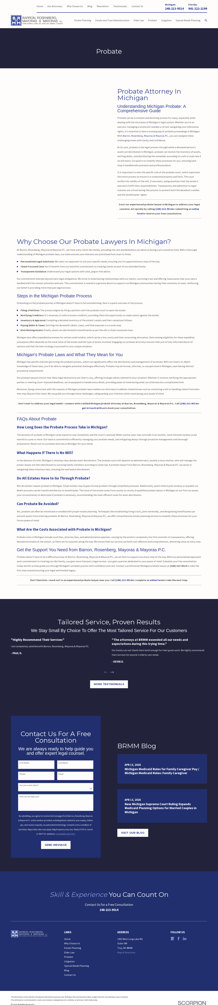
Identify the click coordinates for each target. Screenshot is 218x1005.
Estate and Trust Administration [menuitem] (112, 20)
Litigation (69, 961)
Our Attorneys (54, 6)
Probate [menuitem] (152, 20)
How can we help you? (25, 796)
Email (57, 774)
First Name (20, 763)
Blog (89, 6)
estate (155, 126)
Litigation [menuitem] (166, 20)
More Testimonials (109, 684)
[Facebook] (178, 938)
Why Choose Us (75, 6)
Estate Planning (72, 947)
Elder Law (69, 952)
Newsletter (103, 6)
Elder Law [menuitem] (139, 20)
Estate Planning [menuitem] (82, 20)
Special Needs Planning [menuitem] (188, 20)
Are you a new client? (25, 785)
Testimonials (120, 6)
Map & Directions (126, 952)
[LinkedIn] (184, 938)
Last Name (59, 763)
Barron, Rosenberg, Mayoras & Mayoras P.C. (145, 135)
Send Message (52, 844)
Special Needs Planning (76, 965)
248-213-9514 (174, 8)
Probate (68, 956)
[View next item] (112, 672)
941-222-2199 (197, 8)
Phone (18, 774)
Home (40, 6)
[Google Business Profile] (172, 938)
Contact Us (137, 6)
